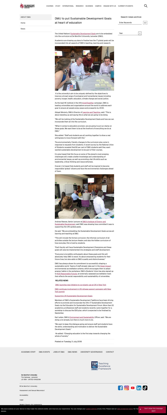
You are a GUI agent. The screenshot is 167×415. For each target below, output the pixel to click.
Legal (21, 400)
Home (23, 23)
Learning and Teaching (91, 112)
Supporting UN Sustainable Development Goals (73, 296)
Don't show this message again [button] (153, 410)
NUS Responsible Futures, (67, 274)
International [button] (68, 6)
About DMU (26, 17)
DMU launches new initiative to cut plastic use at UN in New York (80, 285)
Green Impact (105, 266)
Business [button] (89, 6)
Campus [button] (98, 6)
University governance (92, 352)
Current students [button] (125, 6)
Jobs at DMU (58, 352)
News (23, 29)
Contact (110, 352)
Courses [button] (49, 6)
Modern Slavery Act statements (31, 404)
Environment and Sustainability (82, 317)
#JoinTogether (88, 103)
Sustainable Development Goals (83, 34)
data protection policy (125, 409)
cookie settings (91, 409)
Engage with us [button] (110, 6)
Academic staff (28, 352)
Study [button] (57, 6)
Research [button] (80, 6)
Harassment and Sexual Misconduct (32, 390)
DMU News (72, 352)
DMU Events (44, 352)
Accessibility (24, 395)
